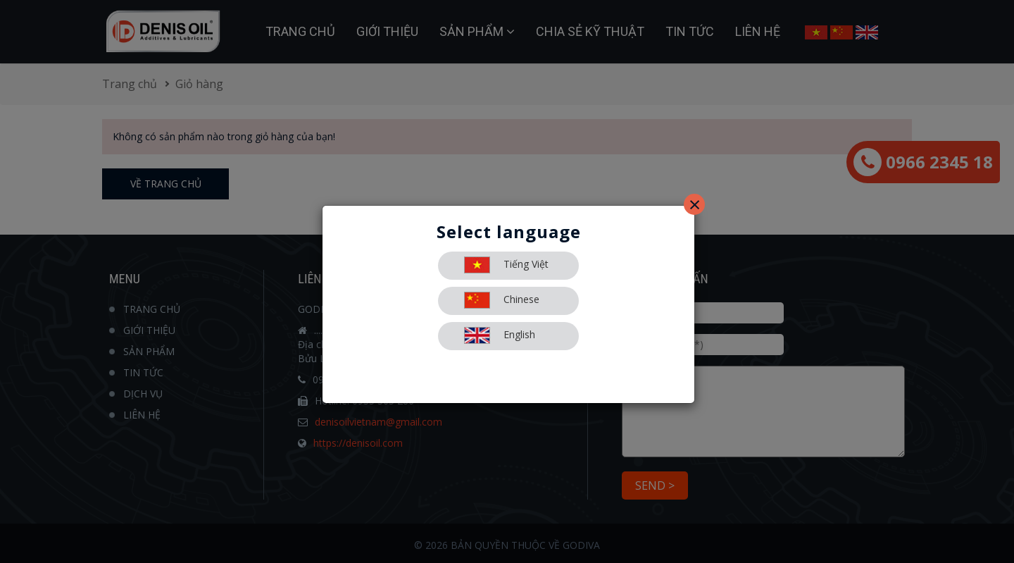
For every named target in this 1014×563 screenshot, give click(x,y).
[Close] (694, 204)
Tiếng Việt (506, 264)
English (499, 335)
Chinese (501, 300)
